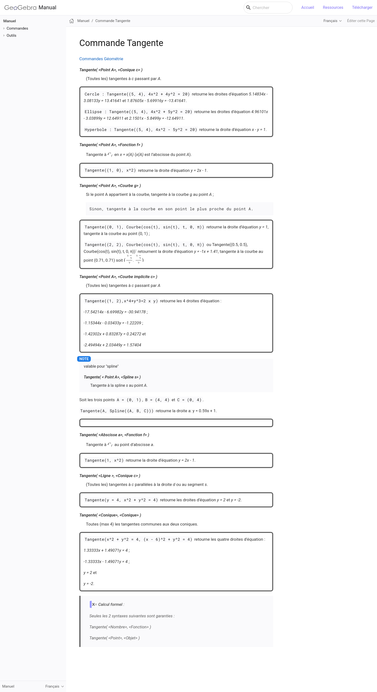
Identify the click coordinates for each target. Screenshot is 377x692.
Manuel (9, 21)
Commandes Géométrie (101, 58)
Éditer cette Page (361, 21)
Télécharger (362, 7)
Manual (30, 7)
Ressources (333, 7)
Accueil (307, 7)
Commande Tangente (112, 21)
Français (330, 21)
